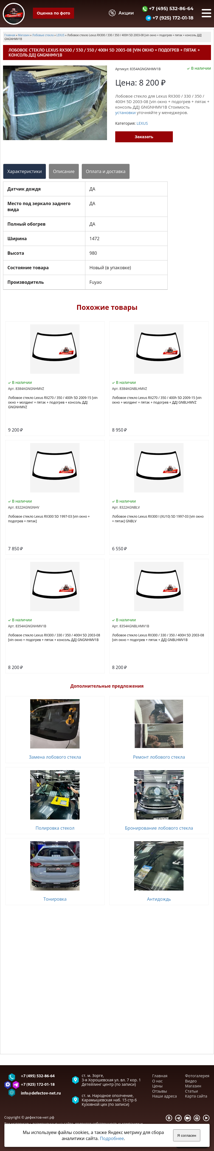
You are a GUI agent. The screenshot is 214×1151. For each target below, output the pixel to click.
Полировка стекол (55, 828)
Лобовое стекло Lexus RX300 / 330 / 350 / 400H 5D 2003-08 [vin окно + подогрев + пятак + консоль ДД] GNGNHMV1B (54, 637)
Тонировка (55, 899)
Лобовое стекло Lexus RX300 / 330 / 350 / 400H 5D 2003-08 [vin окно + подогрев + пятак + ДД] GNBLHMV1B (158, 637)
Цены (157, 1085)
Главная (160, 1075)
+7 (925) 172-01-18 (169, 17)
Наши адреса (164, 1096)
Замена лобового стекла (55, 757)
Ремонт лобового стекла (159, 757)
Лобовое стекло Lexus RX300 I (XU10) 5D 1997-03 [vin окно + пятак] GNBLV (158, 518)
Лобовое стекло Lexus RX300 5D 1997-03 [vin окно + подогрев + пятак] (49, 518)
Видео (191, 1081)
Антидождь (159, 899)
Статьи (191, 1091)
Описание (63, 171)
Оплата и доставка (106, 171)
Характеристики (24, 171)
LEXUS (142, 123)
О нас (157, 1081)
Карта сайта (196, 1096)
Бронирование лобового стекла (159, 828)
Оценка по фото (53, 13)
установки (125, 112)
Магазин (193, 1085)
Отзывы (159, 1091)
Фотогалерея (197, 1075)
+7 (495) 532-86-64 (167, 8)
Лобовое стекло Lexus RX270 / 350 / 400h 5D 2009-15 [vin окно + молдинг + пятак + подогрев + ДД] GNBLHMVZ (157, 400)
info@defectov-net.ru (41, 1094)
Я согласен (186, 1135)
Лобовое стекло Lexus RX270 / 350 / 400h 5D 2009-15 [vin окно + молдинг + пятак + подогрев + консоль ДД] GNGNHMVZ (53, 402)
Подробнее (112, 1138)
